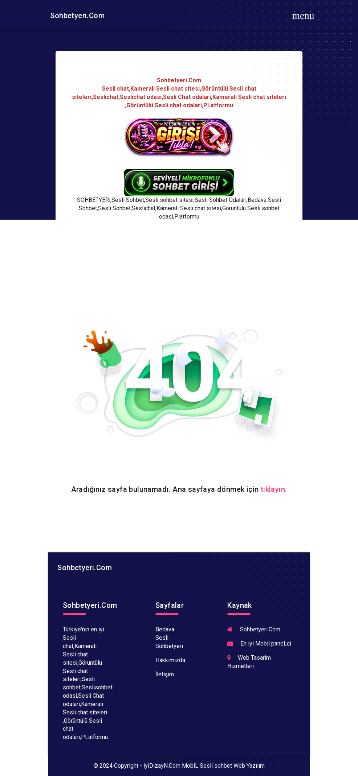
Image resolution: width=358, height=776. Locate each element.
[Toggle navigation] (303, 15)
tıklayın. (274, 489)
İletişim (164, 674)
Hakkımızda (170, 660)
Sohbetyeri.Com (76, 15)
